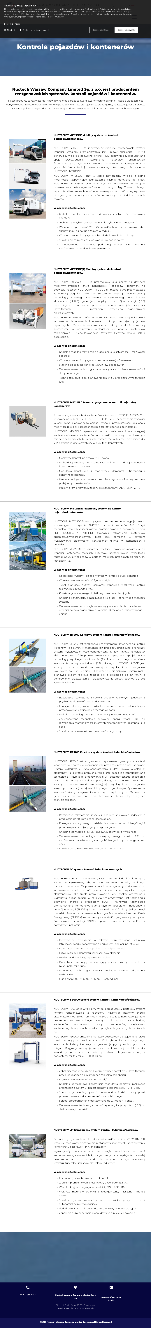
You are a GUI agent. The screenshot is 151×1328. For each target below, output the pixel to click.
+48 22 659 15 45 (28, 1294)
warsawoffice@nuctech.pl (111, 1297)
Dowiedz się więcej (12, 24)
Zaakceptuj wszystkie (126, 30)
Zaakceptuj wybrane (101, 30)
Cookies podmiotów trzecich (34, 30)
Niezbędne (10, 30)
